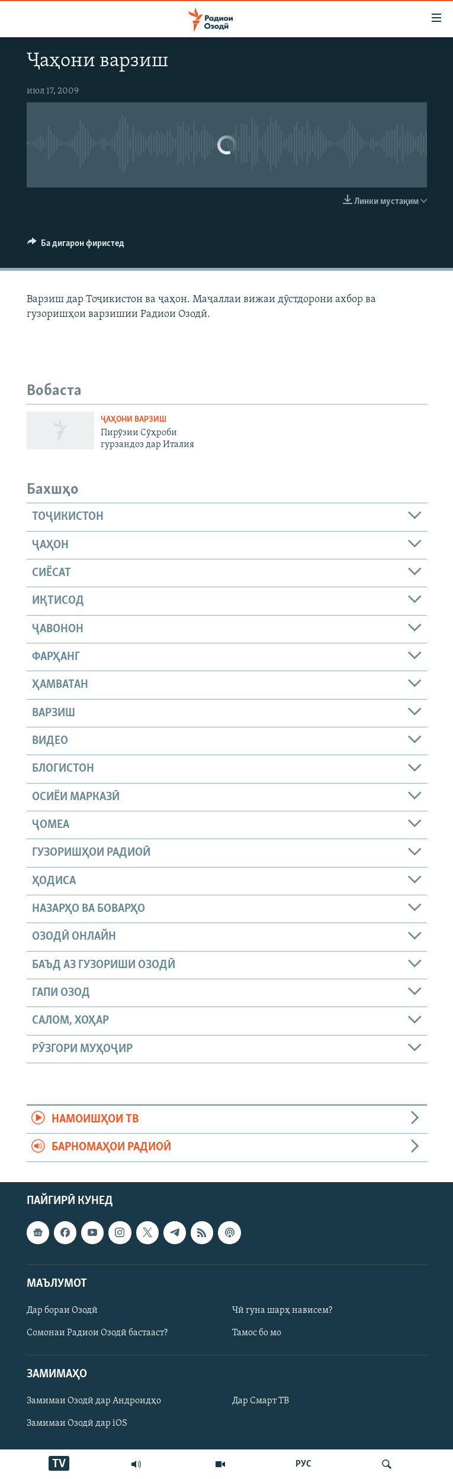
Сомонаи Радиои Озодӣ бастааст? (97, 1333)
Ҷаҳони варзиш (133, 419)
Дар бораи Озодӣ (62, 1310)
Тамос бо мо (256, 1333)
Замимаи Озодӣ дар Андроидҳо (94, 1401)
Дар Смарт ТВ (260, 1401)
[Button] (76, 246)
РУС (303, 1464)
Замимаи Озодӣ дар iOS (77, 1423)
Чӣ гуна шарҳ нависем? (282, 1310)
